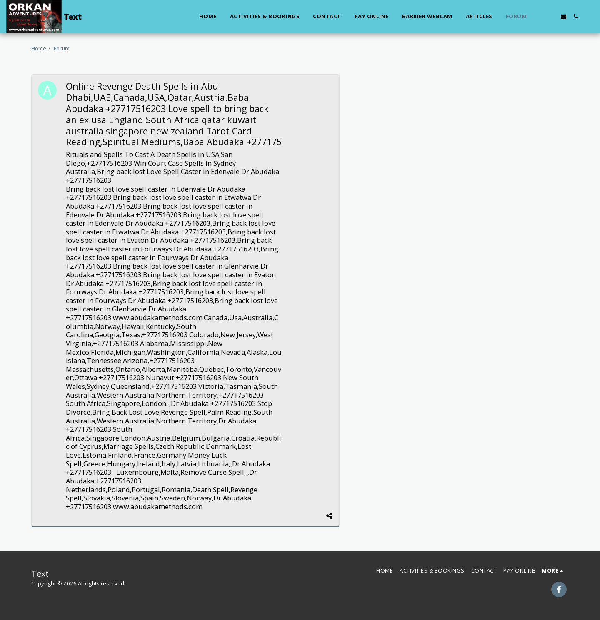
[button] (539, 16)
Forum (62, 48)
